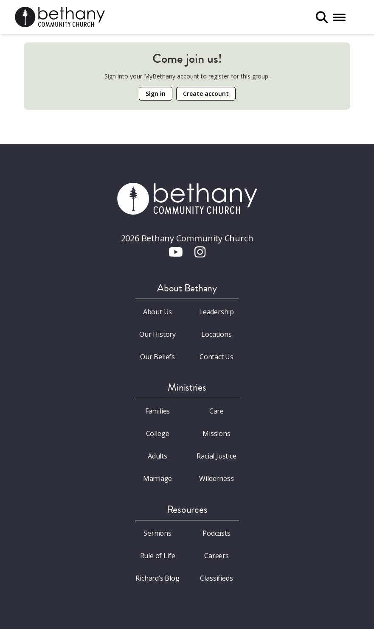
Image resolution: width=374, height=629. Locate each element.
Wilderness (216, 478)
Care (216, 411)
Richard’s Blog (157, 578)
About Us (157, 311)
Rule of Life (157, 555)
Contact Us (216, 356)
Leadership (216, 311)
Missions (216, 433)
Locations (216, 334)
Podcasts (216, 533)
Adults (157, 456)
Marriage (157, 478)
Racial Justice (216, 456)
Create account (206, 93)
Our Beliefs (157, 356)
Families (157, 411)
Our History (157, 334)
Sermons (157, 533)
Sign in (156, 93)
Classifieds (216, 578)
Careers (216, 555)
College (157, 433)
